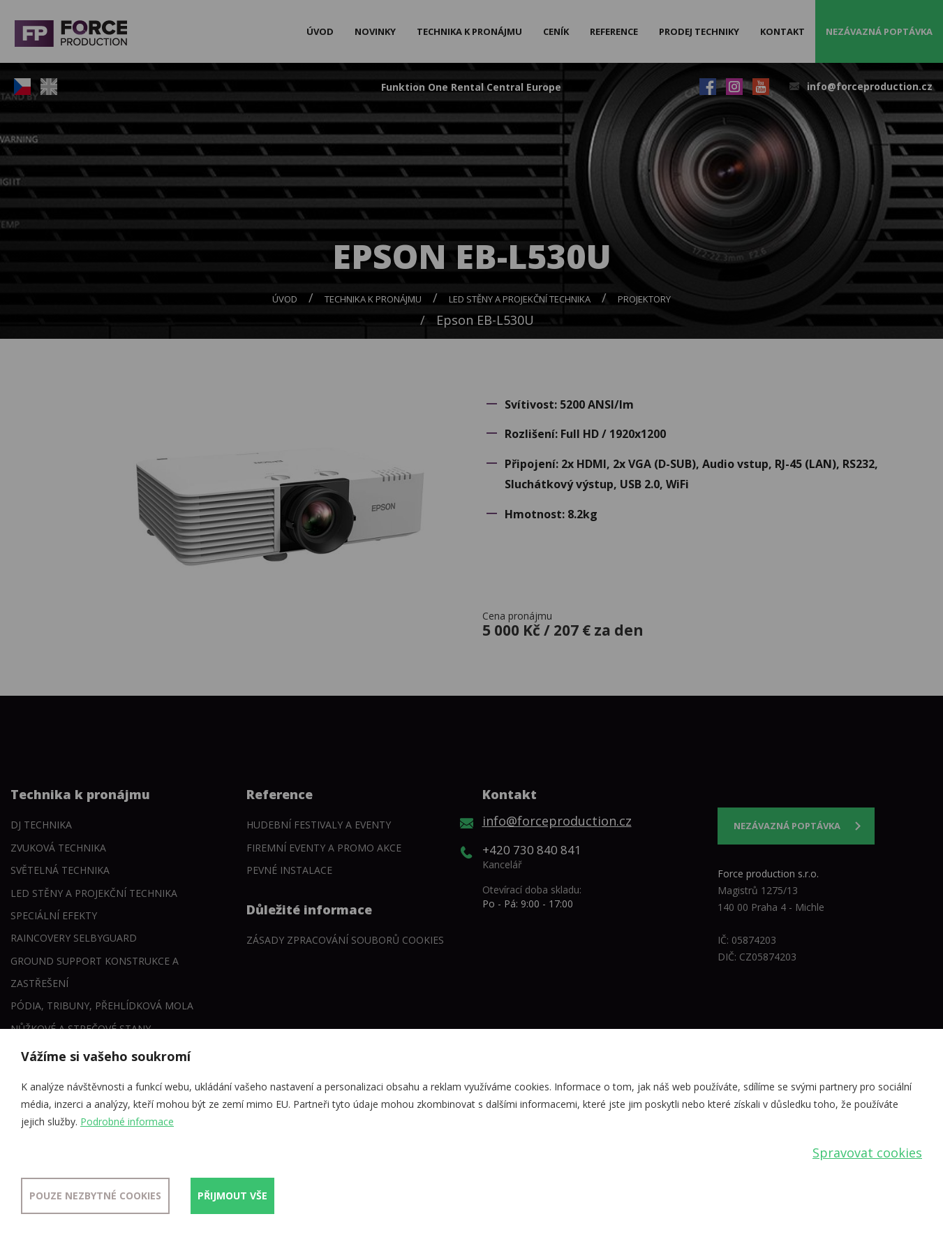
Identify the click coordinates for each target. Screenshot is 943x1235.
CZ (22, 86)
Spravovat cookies (867, 1152)
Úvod (320, 31)
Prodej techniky (699, 31)
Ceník (556, 31)
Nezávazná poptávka (879, 31)
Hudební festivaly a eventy (318, 824)
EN (48, 86)
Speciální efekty (53, 915)
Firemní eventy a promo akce (323, 847)
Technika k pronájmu (373, 299)
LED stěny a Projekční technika (520, 299)
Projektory (644, 299)
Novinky (375, 31)
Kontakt (782, 31)
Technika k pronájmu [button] (469, 31)
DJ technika (41, 824)
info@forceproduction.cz (870, 86)
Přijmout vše (232, 1195)
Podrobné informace (127, 1121)
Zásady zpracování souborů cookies (345, 940)
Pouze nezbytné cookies (95, 1195)
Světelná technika (60, 870)
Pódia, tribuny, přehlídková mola (101, 1005)
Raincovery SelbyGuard (73, 937)
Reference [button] (614, 31)
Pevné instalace (289, 870)
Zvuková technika (58, 847)
